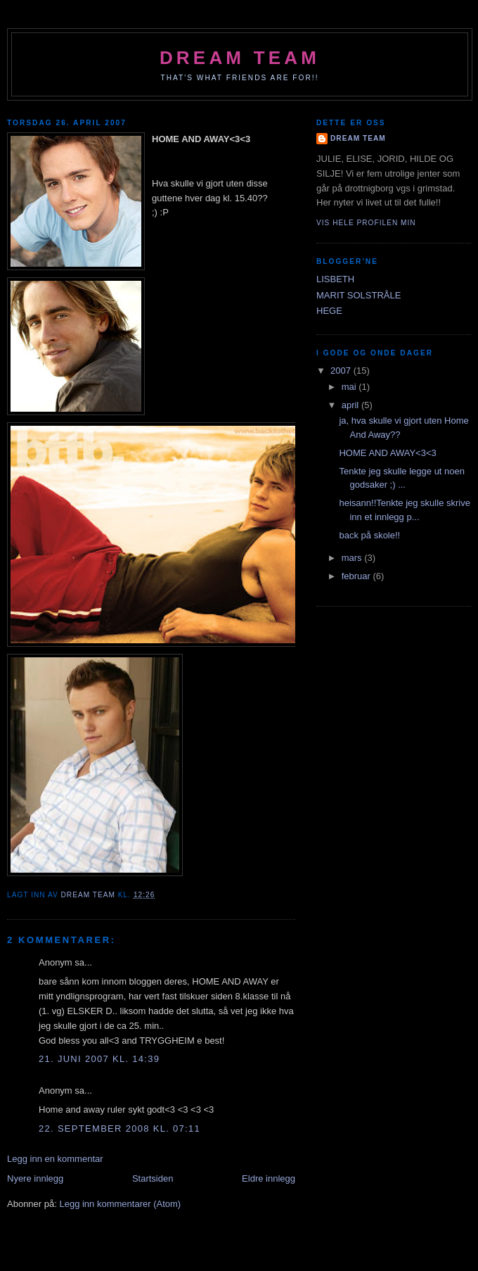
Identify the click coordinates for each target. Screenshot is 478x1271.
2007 (342, 370)
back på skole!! (369, 535)
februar (357, 576)
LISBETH (335, 279)
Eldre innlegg (268, 1178)
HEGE (329, 310)
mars (353, 557)
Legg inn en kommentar (55, 1158)
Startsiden (153, 1178)
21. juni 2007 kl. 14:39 (99, 1059)
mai (350, 386)
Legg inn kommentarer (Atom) (120, 1204)
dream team (240, 57)
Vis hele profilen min (366, 223)
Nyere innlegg (35, 1178)
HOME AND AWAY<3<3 (387, 453)
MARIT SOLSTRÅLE (358, 295)
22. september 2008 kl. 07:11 (119, 1128)
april (351, 405)
